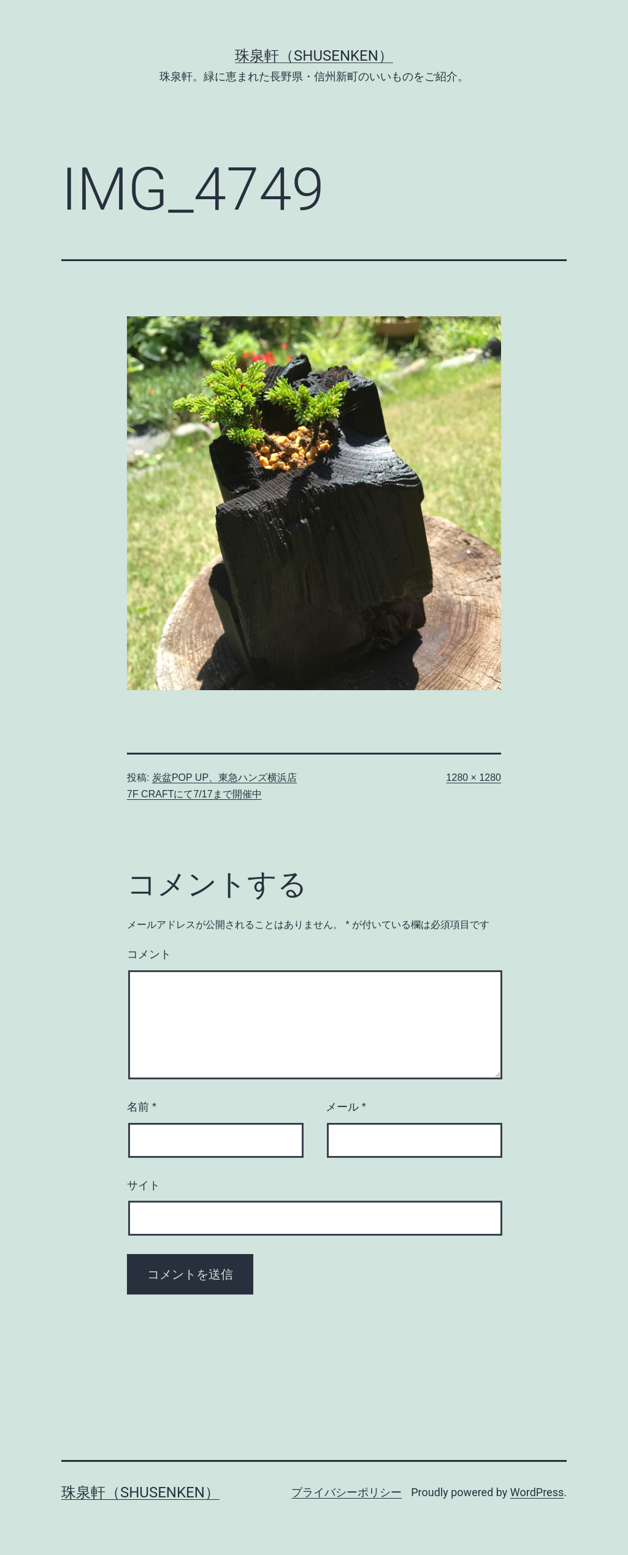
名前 (141, 1107)
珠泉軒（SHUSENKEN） (314, 55)
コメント (149, 954)
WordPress (537, 1492)
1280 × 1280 (473, 777)
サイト (143, 1185)
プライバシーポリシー (346, 1492)
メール (346, 1107)
